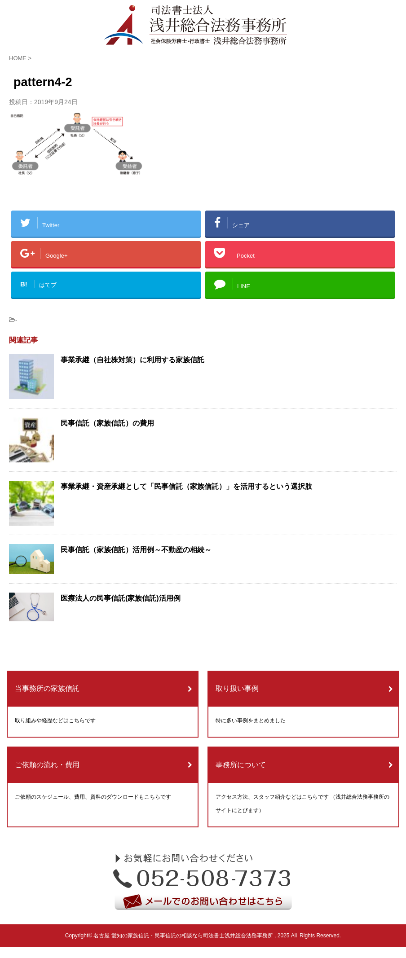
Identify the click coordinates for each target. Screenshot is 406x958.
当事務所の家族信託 (47, 688)
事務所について (241, 765)
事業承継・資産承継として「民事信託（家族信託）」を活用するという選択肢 (186, 486)
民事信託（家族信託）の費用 (107, 423)
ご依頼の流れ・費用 (47, 765)
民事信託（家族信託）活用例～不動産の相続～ (136, 550)
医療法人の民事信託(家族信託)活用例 (121, 598)
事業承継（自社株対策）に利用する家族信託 (132, 360)
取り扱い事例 (237, 688)
